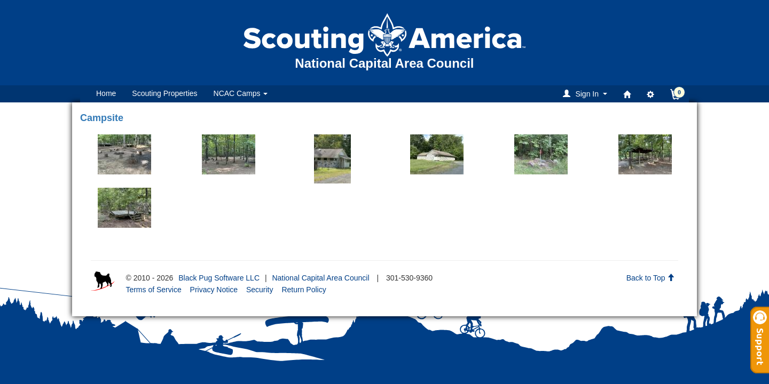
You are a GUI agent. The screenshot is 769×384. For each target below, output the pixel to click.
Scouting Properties (164, 93)
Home (106, 93)
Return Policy (303, 289)
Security (259, 289)
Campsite (101, 118)
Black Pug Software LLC (219, 278)
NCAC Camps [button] (241, 93)
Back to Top (650, 278)
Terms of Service (153, 289)
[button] (586, 93)
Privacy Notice (214, 289)
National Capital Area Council (320, 278)
